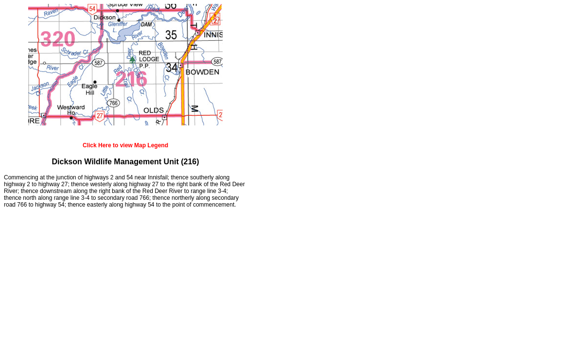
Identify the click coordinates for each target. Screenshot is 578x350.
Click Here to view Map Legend (125, 145)
